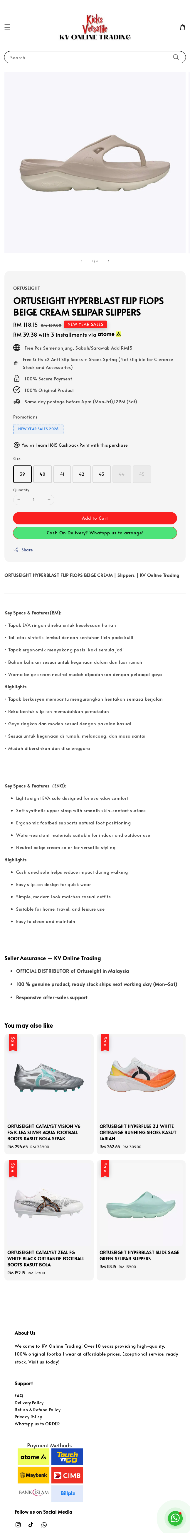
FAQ (19, 1395)
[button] (7, 27)
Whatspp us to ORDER (37, 1424)
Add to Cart (95, 518)
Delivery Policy (29, 1402)
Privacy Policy (28, 1416)
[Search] (176, 57)
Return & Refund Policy (37, 1409)
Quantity (21, 489)
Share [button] (23, 550)
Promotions (25, 417)
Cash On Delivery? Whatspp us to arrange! (95, 532)
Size (17, 458)
